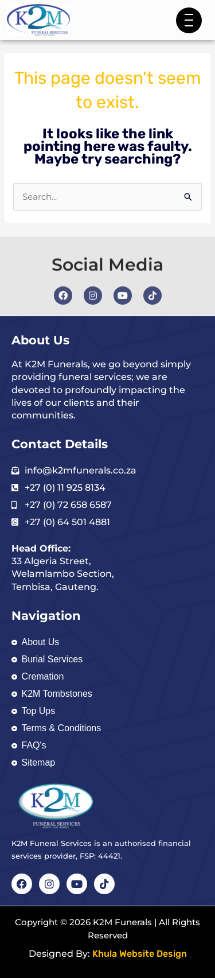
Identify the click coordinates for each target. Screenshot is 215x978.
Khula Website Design (139, 953)
